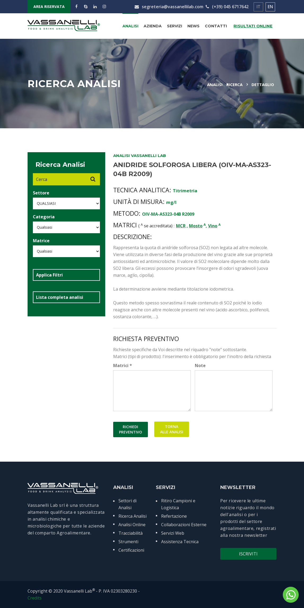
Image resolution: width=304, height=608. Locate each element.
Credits (35, 598)
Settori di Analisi (127, 504)
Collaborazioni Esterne (183, 525)
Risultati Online (252, 25)
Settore (41, 193)
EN (270, 7)
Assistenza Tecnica (180, 542)
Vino (212, 226)
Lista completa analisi (59, 297)
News (193, 26)
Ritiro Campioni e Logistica (178, 504)
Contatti (216, 26)
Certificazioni (131, 550)
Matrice (41, 241)
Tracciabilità (130, 533)
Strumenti (128, 542)
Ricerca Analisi (132, 516)
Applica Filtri (49, 275)
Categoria (44, 217)
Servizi (174, 26)
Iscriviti (248, 554)
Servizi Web (172, 533)
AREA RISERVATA (49, 6)
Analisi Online (132, 525)
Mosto (195, 226)
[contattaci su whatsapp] (291, 595)
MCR (181, 226)
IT (259, 7)
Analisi (130, 26)
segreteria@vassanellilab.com (169, 7)
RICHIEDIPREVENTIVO (130, 429)
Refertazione (174, 516)
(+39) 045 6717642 (227, 7)
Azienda (153, 26)
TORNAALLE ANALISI (171, 429)
